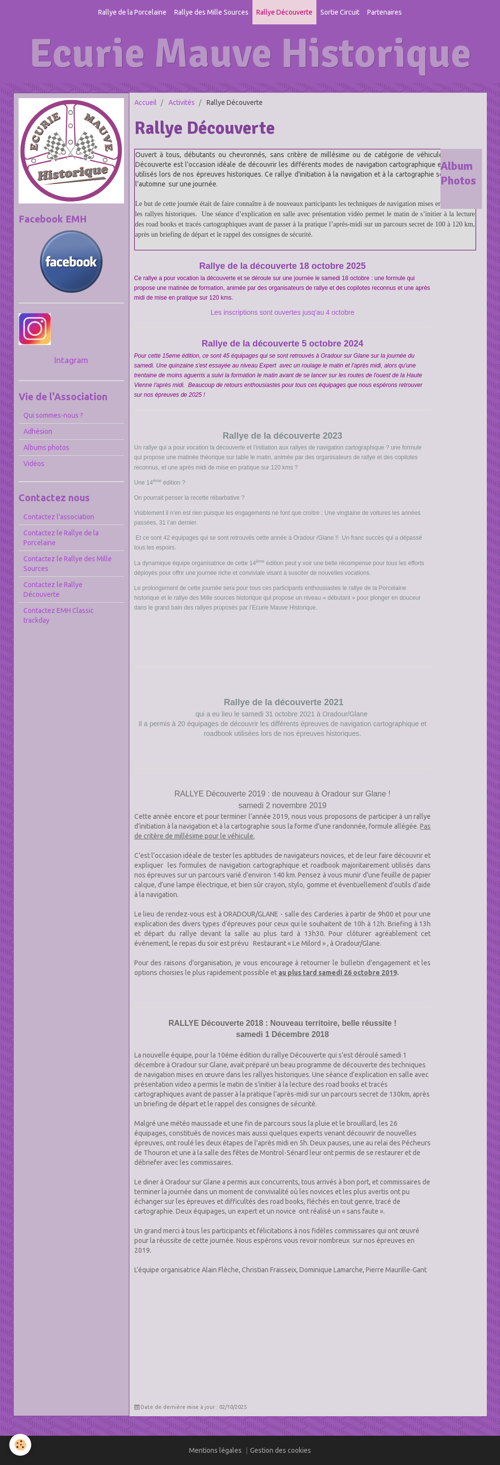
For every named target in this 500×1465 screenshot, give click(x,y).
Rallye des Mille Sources (211, 12)
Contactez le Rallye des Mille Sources (67, 563)
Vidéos (33, 464)
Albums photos (46, 447)
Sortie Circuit (339, 12)
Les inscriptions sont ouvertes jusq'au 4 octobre (282, 312)
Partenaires (384, 12)
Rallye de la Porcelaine (132, 12)
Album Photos (458, 173)
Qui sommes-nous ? (53, 415)
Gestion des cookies (280, 1450)
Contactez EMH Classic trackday (58, 615)
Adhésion (37, 431)
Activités (181, 102)
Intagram (71, 360)
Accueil (145, 102)
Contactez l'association (58, 517)
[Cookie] (21, 1445)
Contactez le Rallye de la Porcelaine (61, 538)
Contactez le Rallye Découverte (53, 589)
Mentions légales (215, 1450)
